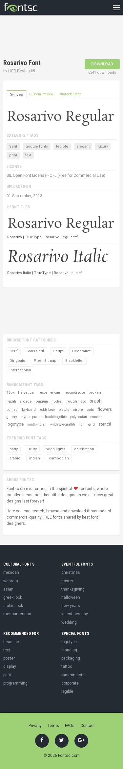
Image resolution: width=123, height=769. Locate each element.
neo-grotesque (74, 392)
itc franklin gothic (54, 417)
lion (81, 424)
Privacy (35, 725)
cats (90, 410)
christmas (70, 572)
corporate (70, 683)
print (13, 155)
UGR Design (19, 71)
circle (78, 410)
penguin (41, 401)
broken (95, 392)
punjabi (12, 409)
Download (102, 64)
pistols (64, 409)
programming (15, 683)
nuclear (57, 401)
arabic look (13, 605)
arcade (26, 401)
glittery (12, 417)
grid (91, 424)
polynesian (78, 417)
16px (10, 392)
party (14, 449)
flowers (104, 409)
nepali (11, 401)
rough (72, 401)
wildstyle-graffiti (62, 424)
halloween (70, 597)
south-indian (37, 424)
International (20, 370)
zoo (83, 401)
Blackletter (74, 361)
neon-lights (55, 449)
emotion (96, 417)
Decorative (81, 351)
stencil (104, 424)
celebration (84, 449)
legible (62, 146)
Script (58, 351)
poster (9, 658)
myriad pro (29, 417)
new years (70, 605)
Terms (53, 725)
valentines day (74, 614)
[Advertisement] (55, 37)
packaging (70, 658)
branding (69, 650)
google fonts (37, 146)
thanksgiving (73, 589)
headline (11, 642)
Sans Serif (35, 351)
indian (34, 458)
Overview (17, 95)
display (9, 666)
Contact (87, 725)
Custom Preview (41, 94)
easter (67, 581)
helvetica (26, 392)
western (10, 581)
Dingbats (17, 361)
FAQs (69, 725)
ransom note (73, 675)
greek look (12, 597)
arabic (15, 458)
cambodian (59, 458)
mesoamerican (48, 392)
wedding (69, 622)
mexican (11, 572)
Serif (13, 146)
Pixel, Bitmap (45, 361)
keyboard (29, 409)
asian (8, 589)
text (28, 155)
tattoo (66, 666)
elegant (83, 146)
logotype (15, 424)
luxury (103, 146)
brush (96, 401)
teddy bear (47, 409)
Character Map (70, 94)
